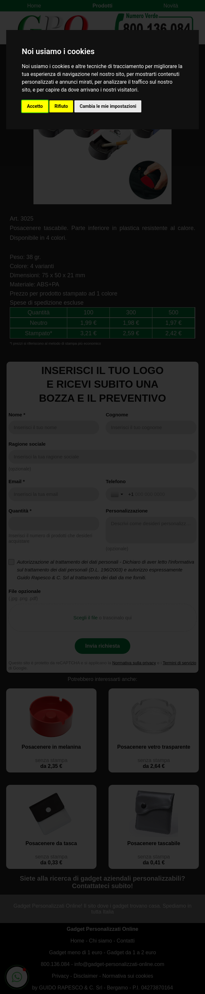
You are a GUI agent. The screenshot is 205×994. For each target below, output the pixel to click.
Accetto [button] (35, 106)
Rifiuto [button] (61, 106)
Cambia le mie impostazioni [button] (108, 106)
